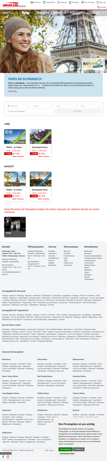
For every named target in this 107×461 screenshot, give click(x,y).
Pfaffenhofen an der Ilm (85, 336)
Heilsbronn (13, 298)
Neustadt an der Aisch (75, 300)
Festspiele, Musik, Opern (93, 258)
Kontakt (103, 7)
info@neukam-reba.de (16, 256)
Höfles (33, 334)
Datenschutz (68, 263)
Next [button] (103, 12)
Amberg (5, 296)
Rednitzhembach (15, 303)
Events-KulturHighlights (93, 256)
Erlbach (22, 332)
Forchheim (90, 296)
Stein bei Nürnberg (89, 303)
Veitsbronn (6, 305)
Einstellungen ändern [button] (67, 453)
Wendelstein (33, 305)
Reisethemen (91, 246)
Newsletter (52, 265)
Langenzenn (83, 298)
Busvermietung (7, 265)
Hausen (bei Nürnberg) (63, 332)
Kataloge (64, 2)
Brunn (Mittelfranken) (54, 329)
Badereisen (88, 251)
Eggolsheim (66, 296)
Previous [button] (14, 12)
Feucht (82, 296)
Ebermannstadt (89, 329)
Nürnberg (87, 300)
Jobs (65, 258)
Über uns (103, 2)
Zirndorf (51, 305)
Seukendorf (70, 339)
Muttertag (88, 270)
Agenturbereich (54, 450)
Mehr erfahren (18, 156)
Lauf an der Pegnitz (97, 298)
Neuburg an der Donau (36, 300)
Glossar (51, 261)
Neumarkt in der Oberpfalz (55, 300)
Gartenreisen (89, 263)
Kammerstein (51, 334)
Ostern (86, 272)
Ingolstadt (74, 298)
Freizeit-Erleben (90, 261)
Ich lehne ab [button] (79, 449)
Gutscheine (52, 253)
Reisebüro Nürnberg (9, 259)
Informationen (71, 246)
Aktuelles (51, 256)
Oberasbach (96, 300)
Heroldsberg (22, 298)
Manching (14, 300)
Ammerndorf (31, 329)
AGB (46, 450)
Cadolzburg (57, 296)
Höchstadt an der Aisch (60, 298)
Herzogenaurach (35, 298)
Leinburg (6, 300)
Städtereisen (89, 279)
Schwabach (63, 303)
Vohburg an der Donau (19, 305)
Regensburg (27, 303)
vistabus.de (29, 450)
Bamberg (20, 296)
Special (87, 277)
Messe (86, 268)
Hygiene (51, 263)
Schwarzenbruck (75, 303)
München (23, 300)
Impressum (68, 265)
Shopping (87, 275)
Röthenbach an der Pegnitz (48, 303)
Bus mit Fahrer (89, 2)
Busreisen (37, 2)
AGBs (66, 261)
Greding (5, 298)
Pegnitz (5, 303)
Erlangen (75, 296)
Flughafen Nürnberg (45, 341)
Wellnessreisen (89, 265)
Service (52, 246)
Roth (34, 303)
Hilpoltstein (46, 298)
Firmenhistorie (69, 256)
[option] (25, 13)
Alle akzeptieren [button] (65, 449)
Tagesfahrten (50, 2)
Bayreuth (28, 296)
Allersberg (5, 329)
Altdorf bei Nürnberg (18, 329)
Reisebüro (75, 2)
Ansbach (12, 296)
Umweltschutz (53, 258)
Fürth (98, 296)
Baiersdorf (37, 296)
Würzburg (43, 305)
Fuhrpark (67, 253)
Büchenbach (46, 296)
